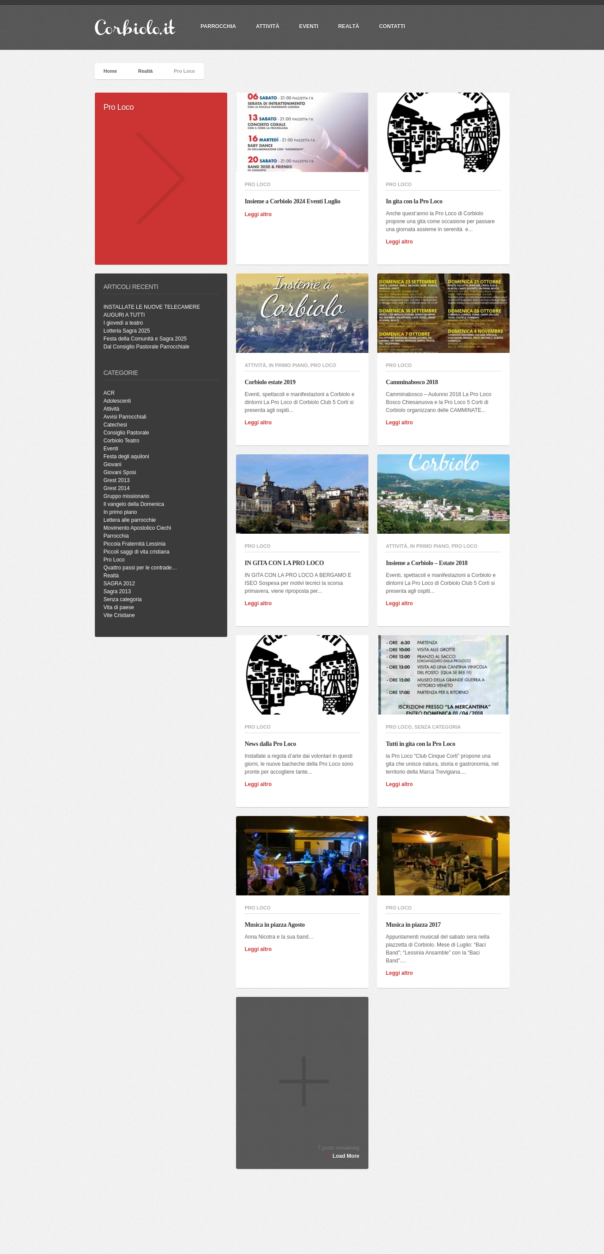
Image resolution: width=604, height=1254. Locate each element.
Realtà (348, 26)
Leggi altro (261, 214)
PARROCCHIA (218, 26)
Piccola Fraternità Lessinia (135, 544)
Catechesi (115, 425)
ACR (109, 393)
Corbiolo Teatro (121, 441)
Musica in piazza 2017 (416, 924)
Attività (267, 26)
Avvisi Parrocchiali (125, 417)
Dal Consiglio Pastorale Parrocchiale (147, 347)
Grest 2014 (117, 488)
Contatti (392, 26)
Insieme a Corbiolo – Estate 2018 (429, 563)
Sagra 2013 (117, 591)
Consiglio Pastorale (126, 433)
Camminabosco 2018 (414, 382)
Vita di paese (119, 607)
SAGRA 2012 (119, 583)
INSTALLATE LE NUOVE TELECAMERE (152, 307)
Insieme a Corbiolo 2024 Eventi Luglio (295, 201)
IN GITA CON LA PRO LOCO (287, 563)
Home (110, 71)
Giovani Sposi (120, 472)
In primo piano (120, 512)
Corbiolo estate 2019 (273, 382)
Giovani (113, 464)
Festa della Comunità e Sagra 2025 (145, 339)
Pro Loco (114, 560)
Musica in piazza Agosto (277, 924)
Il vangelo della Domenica (134, 504)
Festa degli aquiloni (126, 456)
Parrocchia (116, 536)
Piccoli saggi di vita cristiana (136, 552)
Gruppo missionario (127, 496)
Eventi (308, 26)
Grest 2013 (117, 480)
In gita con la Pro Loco (417, 201)
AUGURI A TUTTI (124, 315)
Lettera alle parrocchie (130, 520)
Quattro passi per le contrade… (140, 568)
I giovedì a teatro (123, 323)
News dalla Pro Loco (273, 744)
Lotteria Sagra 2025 (127, 331)
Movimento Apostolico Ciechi (137, 528)
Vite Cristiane (119, 615)
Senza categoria (123, 599)
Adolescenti (117, 401)
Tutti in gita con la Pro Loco (423, 744)
